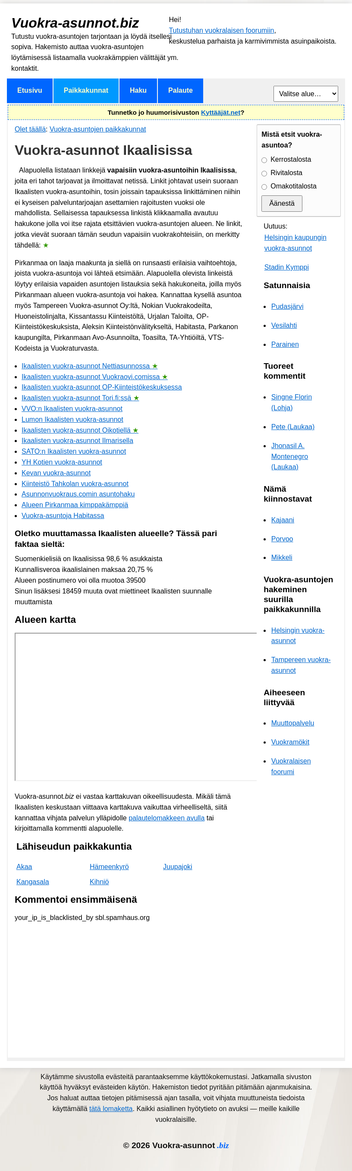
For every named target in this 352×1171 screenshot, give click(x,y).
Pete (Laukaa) (293, 426)
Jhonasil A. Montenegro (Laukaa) (289, 456)
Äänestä (282, 203)
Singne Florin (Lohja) (291, 402)
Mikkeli (281, 557)
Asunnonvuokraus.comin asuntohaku (78, 494)
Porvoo (282, 539)
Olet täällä (30, 129)
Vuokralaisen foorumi (291, 766)
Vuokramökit (290, 742)
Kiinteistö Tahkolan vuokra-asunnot (75, 483)
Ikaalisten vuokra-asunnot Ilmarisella (77, 440)
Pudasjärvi (287, 306)
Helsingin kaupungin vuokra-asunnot (295, 243)
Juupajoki (177, 866)
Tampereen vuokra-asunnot (301, 665)
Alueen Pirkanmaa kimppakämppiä (75, 505)
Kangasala (32, 881)
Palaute (180, 90)
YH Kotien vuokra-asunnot (62, 462)
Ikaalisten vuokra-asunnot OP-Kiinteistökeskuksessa (102, 387)
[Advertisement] (129, 990)
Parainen (285, 344)
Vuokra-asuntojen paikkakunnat (98, 129)
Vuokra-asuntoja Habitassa (63, 515)
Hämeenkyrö (109, 866)
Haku (138, 90)
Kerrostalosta (290, 159)
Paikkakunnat (86, 90)
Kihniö (99, 881)
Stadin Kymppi (286, 267)
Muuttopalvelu (292, 723)
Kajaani (282, 520)
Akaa (24, 866)
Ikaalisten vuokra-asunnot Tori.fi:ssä (80, 398)
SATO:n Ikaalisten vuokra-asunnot (74, 451)
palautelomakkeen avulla (166, 818)
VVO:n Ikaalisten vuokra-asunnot (72, 408)
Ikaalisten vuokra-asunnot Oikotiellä (80, 430)
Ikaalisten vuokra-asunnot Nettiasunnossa (90, 366)
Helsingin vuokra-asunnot (298, 636)
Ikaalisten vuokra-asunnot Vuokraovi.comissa (95, 376)
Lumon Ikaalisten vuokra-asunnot (72, 419)
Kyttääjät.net (220, 112)
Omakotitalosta (293, 186)
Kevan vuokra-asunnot (56, 473)
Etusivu (29, 90)
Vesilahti (284, 325)
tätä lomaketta (111, 1108)
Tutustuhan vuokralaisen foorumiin (221, 30)
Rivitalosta (286, 172)
